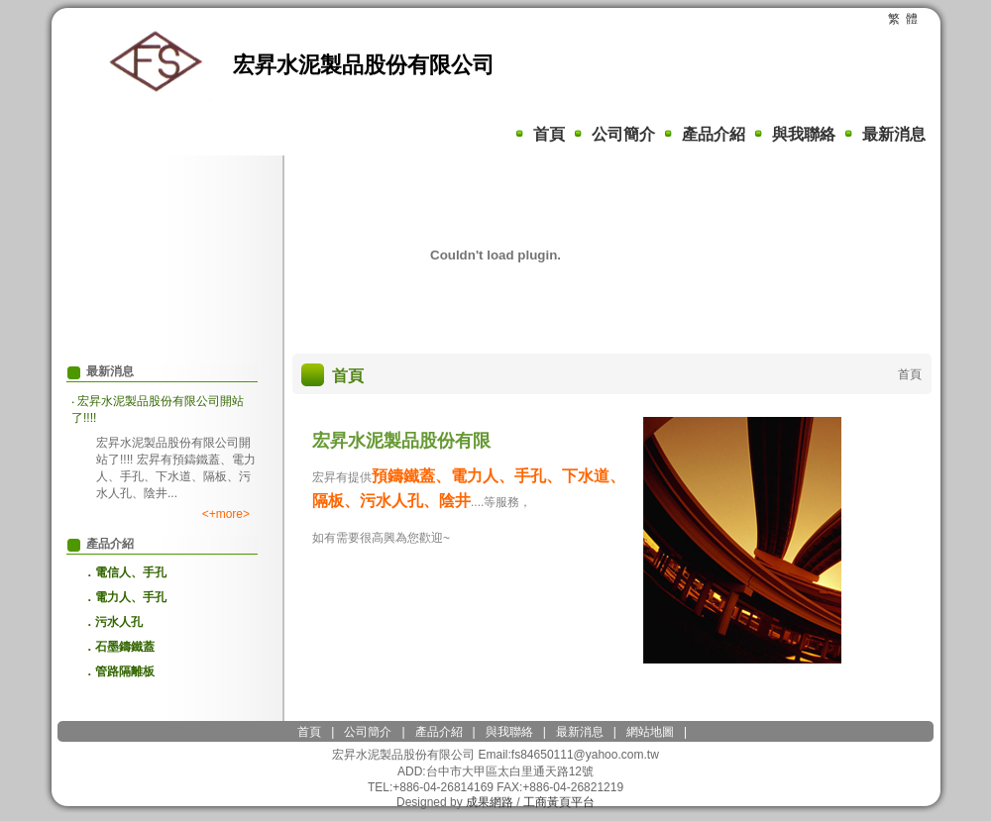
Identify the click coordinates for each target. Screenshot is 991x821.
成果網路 (489, 802)
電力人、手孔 (130, 597)
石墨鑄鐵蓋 (125, 647)
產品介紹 (713, 134)
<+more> (226, 514)
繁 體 (903, 19)
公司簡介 (623, 134)
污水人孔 (119, 622)
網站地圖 (650, 732)
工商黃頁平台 (559, 802)
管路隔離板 (125, 671)
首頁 (549, 134)
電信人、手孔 (130, 572)
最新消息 (894, 134)
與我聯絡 (803, 134)
